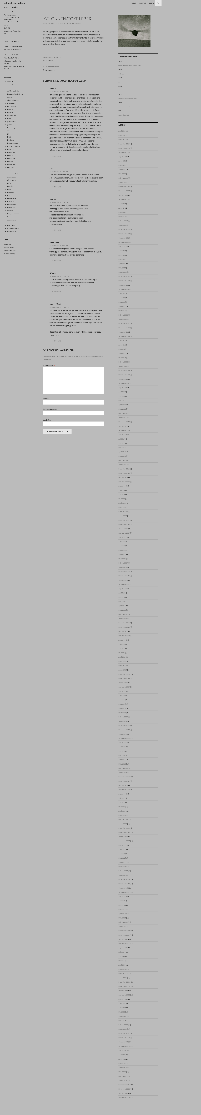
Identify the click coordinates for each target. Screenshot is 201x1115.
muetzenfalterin (13, 174)
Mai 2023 (121, 259)
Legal (151, 3)
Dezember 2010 (124, 879)
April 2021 (121, 353)
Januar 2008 (122, 1029)
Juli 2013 (121, 747)
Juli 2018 (121, 490)
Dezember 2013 (124, 725)
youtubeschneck (13, 228)
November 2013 (124, 730)
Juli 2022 (121, 293)
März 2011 (122, 867)
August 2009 (122, 948)
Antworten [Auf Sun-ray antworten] (57, 230)
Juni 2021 (121, 345)
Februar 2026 (123, 139)
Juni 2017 (121, 546)
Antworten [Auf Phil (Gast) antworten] (57, 261)
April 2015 (121, 657)
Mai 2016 (121, 601)
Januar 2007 (122, 1080)
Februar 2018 (123, 512)
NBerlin (52, 273)
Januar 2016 (122, 619)
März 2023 (122, 268)
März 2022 (122, 311)
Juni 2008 (121, 1008)
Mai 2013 (121, 755)
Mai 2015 (121, 653)
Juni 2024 (121, 208)
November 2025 (124, 148)
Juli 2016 (121, 593)
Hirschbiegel (11, 128)
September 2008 (124, 995)
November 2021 (124, 328)
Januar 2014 (122, 721)
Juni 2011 (121, 854)
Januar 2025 (122, 182)
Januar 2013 (122, 772)
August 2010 (122, 896)
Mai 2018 (121, 499)
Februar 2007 (123, 1076)
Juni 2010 (121, 905)
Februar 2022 (123, 315)
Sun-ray (52, 199)
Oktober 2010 (123, 888)
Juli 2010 (121, 901)
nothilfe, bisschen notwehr (127, 98)
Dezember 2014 (124, 674)
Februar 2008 (123, 1025)
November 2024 (124, 191)
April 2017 (121, 554)
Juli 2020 (121, 392)
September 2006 (124, 1097)
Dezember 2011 (124, 828)
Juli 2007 (121, 1055)
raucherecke (11, 198)
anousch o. (11, 82)
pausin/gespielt (123, 115)
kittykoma (10, 140)
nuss (9, 189)
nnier (9, 183)
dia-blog (10, 109)
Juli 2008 (121, 1003)
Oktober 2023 (123, 238)
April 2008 (121, 1016)
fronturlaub (73, 59)
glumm (9, 125)
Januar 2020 (122, 418)
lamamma (10, 149)
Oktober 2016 (123, 580)
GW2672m (8, 28)
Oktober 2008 (123, 991)
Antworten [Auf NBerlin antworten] (57, 292)
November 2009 (124, 935)
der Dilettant (11, 106)
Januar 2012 (122, 824)
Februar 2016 (123, 614)
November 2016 (124, 576)
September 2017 (124, 533)
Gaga (9, 119)
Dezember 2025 (124, 144)
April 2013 (121, 760)
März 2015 (122, 661)
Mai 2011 (121, 858)
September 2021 (124, 336)
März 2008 (122, 1020)
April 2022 (121, 306)
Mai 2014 (121, 704)
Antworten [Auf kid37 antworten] (57, 187)
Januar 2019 (122, 465)
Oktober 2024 (123, 195)
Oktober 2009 (123, 939)
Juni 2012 (121, 802)
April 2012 (121, 811)
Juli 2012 (121, 798)
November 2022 (124, 281)
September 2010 (124, 892)
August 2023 (122, 246)
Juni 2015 (121, 648)
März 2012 (122, 815)
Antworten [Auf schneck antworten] (57, 156)
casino (9, 97)
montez (10, 171)
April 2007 (121, 1068)
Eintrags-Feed (9, 247)
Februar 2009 (123, 974)
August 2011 (122, 845)
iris (8, 131)
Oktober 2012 (123, 785)
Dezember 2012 (124, 777)
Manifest (142, 3)
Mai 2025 (121, 165)
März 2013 (122, 764)
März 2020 (122, 409)
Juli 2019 (121, 439)
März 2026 (122, 135)
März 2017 (122, 559)
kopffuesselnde (12, 143)
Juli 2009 (121, 952)
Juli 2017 (121, 542)
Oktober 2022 (123, 285)
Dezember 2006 (124, 1085)
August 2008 (122, 999)
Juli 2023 (121, 251)
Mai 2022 (121, 302)
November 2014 (124, 678)
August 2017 (122, 537)
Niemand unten (9, 12)
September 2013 (124, 738)
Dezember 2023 (124, 229)
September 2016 (124, 584)
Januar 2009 (122, 978)
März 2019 (122, 456)
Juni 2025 (121, 161)
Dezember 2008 (124, 982)
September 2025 (124, 152)
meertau (10, 155)
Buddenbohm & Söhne (15, 94)
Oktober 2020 (123, 379)
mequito (10, 162)
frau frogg (7, 66)
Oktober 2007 (123, 1042)
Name (46, 398)
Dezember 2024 (124, 187)
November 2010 (124, 884)
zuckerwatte (11, 220)
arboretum (11, 88)
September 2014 (124, 687)
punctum (10, 195)
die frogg (10, 112)
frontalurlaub (73, 68)
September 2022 (124, 289)
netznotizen (11, 177)
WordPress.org (9, 254)
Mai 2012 (121, 807)
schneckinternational (15, 3)
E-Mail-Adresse (50, 409)
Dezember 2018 (124, 469)
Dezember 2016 (124, 571)
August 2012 (122, 794)
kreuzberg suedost (13, 146)
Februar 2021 (123, 362)
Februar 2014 (123, 717)
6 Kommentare (75, 24)
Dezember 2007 (124, 1033)
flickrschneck (12, 225)
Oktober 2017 (123, 529)
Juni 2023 (121, 255)
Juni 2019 (121, 443)
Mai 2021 (121, 349)
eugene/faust (12, 115)
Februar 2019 (123, 460)
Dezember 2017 (124, 520)
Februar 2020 (123, 413)
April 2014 (121, 708)
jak (8, 134)
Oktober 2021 (123, 332)
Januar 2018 (122, 516)
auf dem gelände (13, 91)
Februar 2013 (123, 768)
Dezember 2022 (124, 276)
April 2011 (121, 862)
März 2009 (122, 969)
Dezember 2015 (124, 623)
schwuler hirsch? (124, 107)
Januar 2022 (122, 319)
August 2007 (122, 1050)
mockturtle (11, 165)
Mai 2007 (121, 1063)
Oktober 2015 (123, 631)
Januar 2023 (122, 272)
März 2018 (122, 507)
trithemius (11, 208)
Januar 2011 (122, 875)
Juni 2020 (121, 396)
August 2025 (122, 157)
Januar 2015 (122, 670)
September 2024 (124, 199)
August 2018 (122, 486)
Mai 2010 (121, 909)
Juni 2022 (121, 298)
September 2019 (124, 430)
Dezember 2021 (124, 323)
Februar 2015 (123, 666)
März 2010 (122, 918)
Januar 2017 (122, 567)
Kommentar (49, 365)
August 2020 (122, 388)
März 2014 (122, 713)
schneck (61, 24)
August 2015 (122, 640)
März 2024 (122, 217)
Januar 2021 (122, 366)
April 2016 (121, 606)
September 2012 (124, 790)
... (119, 82)
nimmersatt (11, 180)
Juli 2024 (121, 204)
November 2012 (124, 781)
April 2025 (121, 169)
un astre (10, 211)
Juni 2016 (121, 597)
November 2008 (124, 986)
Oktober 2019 (123, 426)
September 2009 (124, 944)
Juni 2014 (121, 700)
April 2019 (121, 452)
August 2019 (122, 435)
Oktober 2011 (123, 837)
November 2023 (124, 234)
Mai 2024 (121, 212)
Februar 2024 (123, 221)
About (133, 3)
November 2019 (124, 422)
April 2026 (121, 131)
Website (47, 420)
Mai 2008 (121, 1012)
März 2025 (122, 174)
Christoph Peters (13, 100)
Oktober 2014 (123, 683)
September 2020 (124, 383)
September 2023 (124, 242)
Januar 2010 (122, 926)
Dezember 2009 (124, 931)
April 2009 (121, 965)
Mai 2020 (121, 400)
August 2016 (122, 589)
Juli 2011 (121, 849)
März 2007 (122, 1072)
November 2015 (124, 627)
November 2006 (124, 1089)
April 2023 (121, 264)
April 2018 (121, 503)
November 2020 (124, 375)
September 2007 (124, 1046)
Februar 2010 (123, 922)
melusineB (11, 158)
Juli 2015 (121, 644)
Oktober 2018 (123, 477)
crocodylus (11, 103)
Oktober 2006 (123, 1093)
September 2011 (124, 841)
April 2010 (121, 914)
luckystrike (11, 152)
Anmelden (7, 244)
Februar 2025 (123, 178)
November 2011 (124, 832)
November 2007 (124, 1038)
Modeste (10, 168)
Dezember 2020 (124, 370)
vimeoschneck (12, 231)
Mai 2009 (121, 961)
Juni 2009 (121, 956)
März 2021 (122, 358)
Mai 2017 (121, 550)
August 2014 (122, 691)
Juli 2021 (121, 341)
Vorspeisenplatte (13, 214)
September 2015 (124, 636)
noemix (10, 186)
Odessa (121, 74)
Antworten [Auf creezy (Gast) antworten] (57, 341)
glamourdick (11, 122)
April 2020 (121, 405)
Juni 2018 (121, 494)
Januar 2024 (122, 225)
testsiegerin (11, 204)
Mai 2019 (121, 447)
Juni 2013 (121, 751)
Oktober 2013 (123, 734)
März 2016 (122, 610)
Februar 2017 (123, 563)
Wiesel (9, 217)
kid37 (51, 168)
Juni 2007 (121, 1059)
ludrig (6, 25)
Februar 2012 (123, 819)
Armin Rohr (11, 85)
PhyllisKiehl (11, 192)
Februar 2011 (123, 871)
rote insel (10, 201)
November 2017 (124, 524)
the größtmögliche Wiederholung (129, 66)
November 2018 (124, 473)
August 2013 (122, 743)
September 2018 (124, 482)
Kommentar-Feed (10, 251)
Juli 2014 (121, 695)
